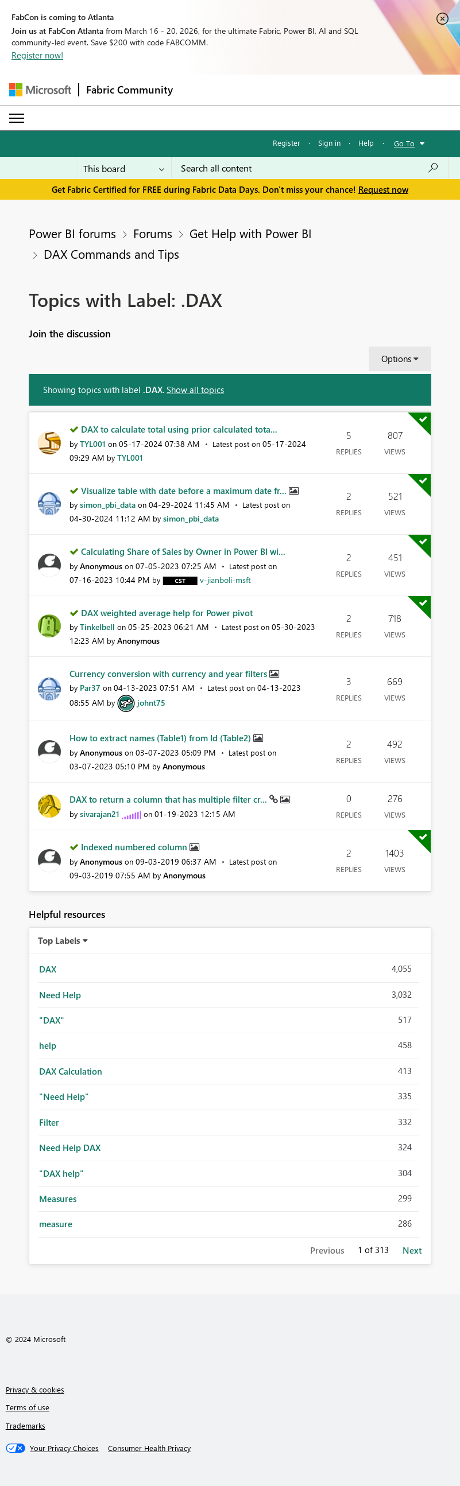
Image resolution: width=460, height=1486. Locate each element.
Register (286, 142)
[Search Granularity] (123, 168)
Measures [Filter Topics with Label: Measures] (57, 1198)
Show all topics (195, 389)
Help (366, 142)
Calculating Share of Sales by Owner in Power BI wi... (183, 551)
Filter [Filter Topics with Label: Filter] (49, 1122)
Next (412, 1250)
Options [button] (396, 358)
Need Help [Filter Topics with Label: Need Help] (60, 995)
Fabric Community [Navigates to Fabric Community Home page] (129, 89)
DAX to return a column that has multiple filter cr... (169, 799)
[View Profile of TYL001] (93, 444)
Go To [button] (404, 143)
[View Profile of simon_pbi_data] (108, 504)
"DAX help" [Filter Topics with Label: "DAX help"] (61, 1173)
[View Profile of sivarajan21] (99, 814)
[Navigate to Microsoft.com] (40, 89)
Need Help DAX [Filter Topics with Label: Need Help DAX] (69, 1147)
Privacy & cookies (35, 1389)
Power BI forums (72, 233)
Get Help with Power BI (251, 233)
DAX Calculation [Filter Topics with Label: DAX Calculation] (70, 1071)
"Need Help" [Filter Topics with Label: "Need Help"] (64, 1096)
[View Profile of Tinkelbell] (97, 627)
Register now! (37, 55)
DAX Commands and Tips (111, 254)
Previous (327, 1250)
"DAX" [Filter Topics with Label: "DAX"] (51, 1020)
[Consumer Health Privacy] (149, 1448)
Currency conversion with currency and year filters (169, 673)
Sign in (329, 142)
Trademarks (25, 1425)
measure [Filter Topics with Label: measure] (55, 1224)
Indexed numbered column (135, 847)
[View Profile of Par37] (90, 688)
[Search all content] (310, 168)
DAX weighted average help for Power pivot (167, 612)
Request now (383, 189)
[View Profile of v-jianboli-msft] (225, 580)
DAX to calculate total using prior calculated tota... (179, 429)
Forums (152, 233)
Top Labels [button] (59, 940)
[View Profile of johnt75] (151, 702)
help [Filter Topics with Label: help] (47, 1045)
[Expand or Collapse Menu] (16, 118)
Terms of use (27, 1407)
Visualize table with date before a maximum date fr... (185, 490)
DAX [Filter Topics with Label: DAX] (47, 969)
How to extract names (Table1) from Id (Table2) (161, 738)
